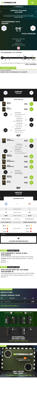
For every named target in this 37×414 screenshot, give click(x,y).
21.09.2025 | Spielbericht (5, 70)
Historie (2, 198)
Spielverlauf (18, 99)
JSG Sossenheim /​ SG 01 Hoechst (11, 22)
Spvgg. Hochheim (28, 33)
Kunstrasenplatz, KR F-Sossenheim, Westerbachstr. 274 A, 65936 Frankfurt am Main (19, 16)
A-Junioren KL (25, 7)
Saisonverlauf (35, 198)
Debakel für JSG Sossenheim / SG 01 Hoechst (13, 72)
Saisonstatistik (18, 198)
